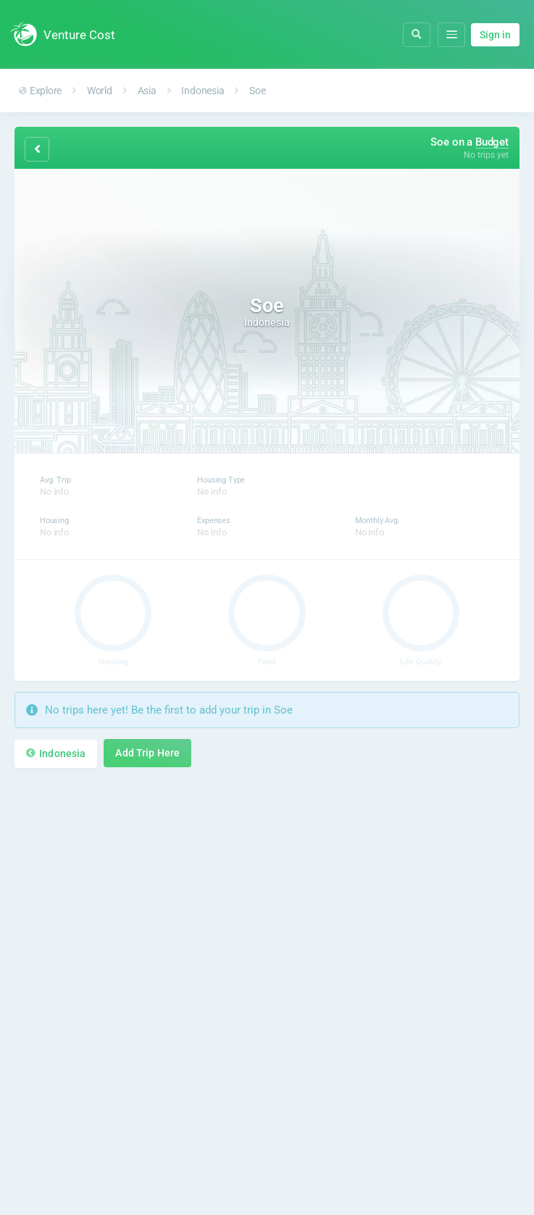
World (99, 90)
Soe (257, 90)
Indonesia (202, 90)
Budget (492, 142)
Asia (147, 90)
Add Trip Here (147, 753)
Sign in (495, 35)
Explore (40, 90)
